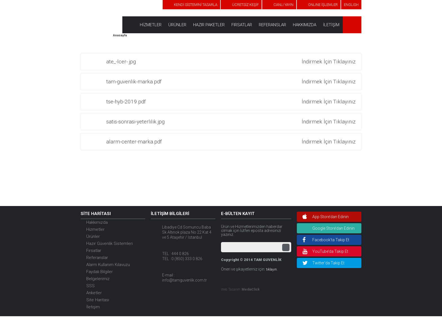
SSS (90, 285)
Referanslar (97, 257)
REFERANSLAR (272, 24)
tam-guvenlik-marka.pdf (230, 81)
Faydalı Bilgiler (99, 271)
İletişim (93, 306)
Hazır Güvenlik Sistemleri (109, 243)
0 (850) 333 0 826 (186, 258)
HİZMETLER (151, 24)
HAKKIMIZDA (304, 24)
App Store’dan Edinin (325, 217)
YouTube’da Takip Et (325, 251)
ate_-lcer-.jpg (230, 61)
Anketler (94, 292)
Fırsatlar (93, 250)
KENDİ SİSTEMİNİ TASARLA (195, 5)
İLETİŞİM (331, 24)
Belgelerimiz (98, 278)
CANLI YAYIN (283, 5)
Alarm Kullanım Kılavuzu (108, 264)
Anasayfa (120, 35)
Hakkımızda (97, 222)
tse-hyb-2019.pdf (230, 101)
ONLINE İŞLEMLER (323, 5)
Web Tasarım (230, 289)
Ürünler (93, 236)
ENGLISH (351, 5)
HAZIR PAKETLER (209, 24)
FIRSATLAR (241, 24)
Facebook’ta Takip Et (325, 240)
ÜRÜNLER (177, 24)
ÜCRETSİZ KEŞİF (245, 5)
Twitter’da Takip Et (323, 263)
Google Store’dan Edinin (333, 228)
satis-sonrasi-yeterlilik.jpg (230, 121)
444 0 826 (180, 253)
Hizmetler (95, 229)
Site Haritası (97, 299)
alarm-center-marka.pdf (230, 141)
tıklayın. (272, 269)
